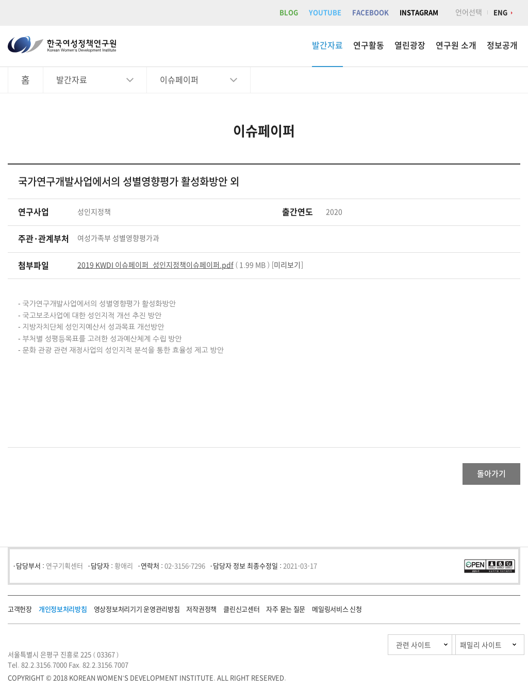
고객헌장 (20, 613)
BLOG (288, 12)
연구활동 (368, 45)
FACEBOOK (370, 12)
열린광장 (409, 45)
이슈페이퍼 (179, 80)
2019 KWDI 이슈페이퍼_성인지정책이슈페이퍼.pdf (155, 265)
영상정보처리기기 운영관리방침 (137, 613)
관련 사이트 (365, 649)
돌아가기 (479, 476)
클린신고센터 (241, 613)
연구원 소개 (456, 45)
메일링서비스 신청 (336, 613)
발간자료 (327, 45)
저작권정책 (201, 613)
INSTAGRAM (419, 12)
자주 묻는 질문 (285, 613)
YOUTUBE (325, 12)
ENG (500, 12)
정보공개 (502, 45)
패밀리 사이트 (460, 649)
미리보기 (287, 265)
